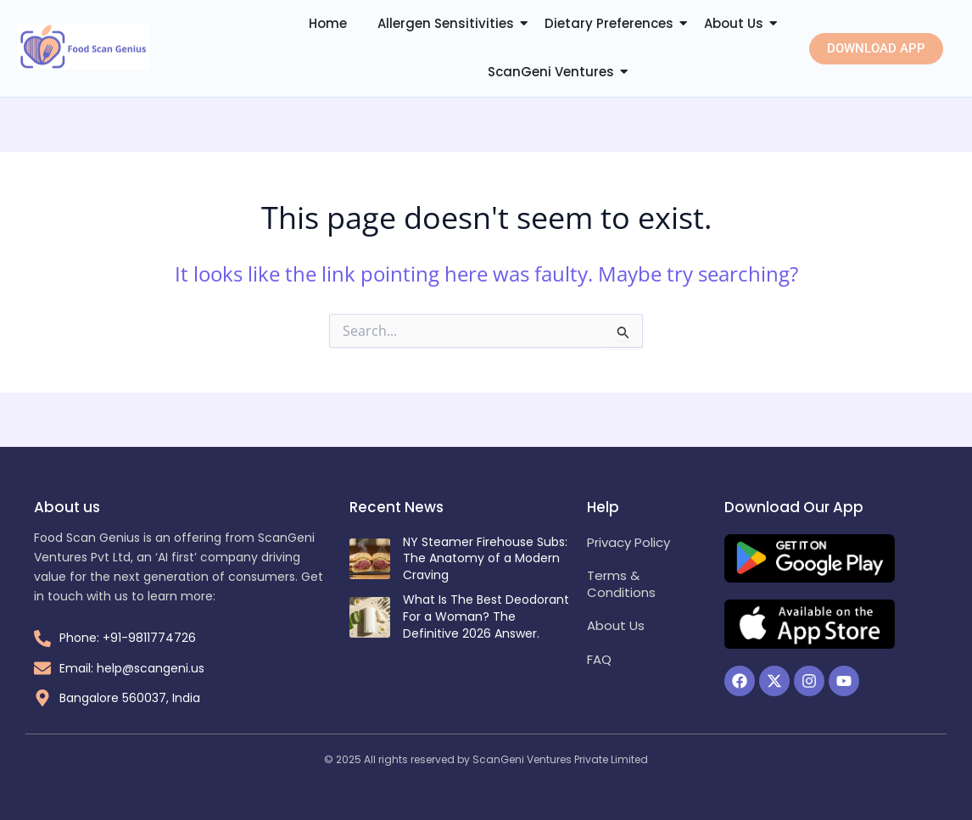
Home (328, 23)
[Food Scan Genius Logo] (83, 47)
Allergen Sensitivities (445, 23)
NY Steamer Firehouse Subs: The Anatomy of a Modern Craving (485, 558)
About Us (733, 23)
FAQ (599, 659)
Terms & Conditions (621, 583)
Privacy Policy (628, 542)
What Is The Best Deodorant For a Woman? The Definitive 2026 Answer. (486, 616)
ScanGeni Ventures (551, 72)
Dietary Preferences (609, 23)
